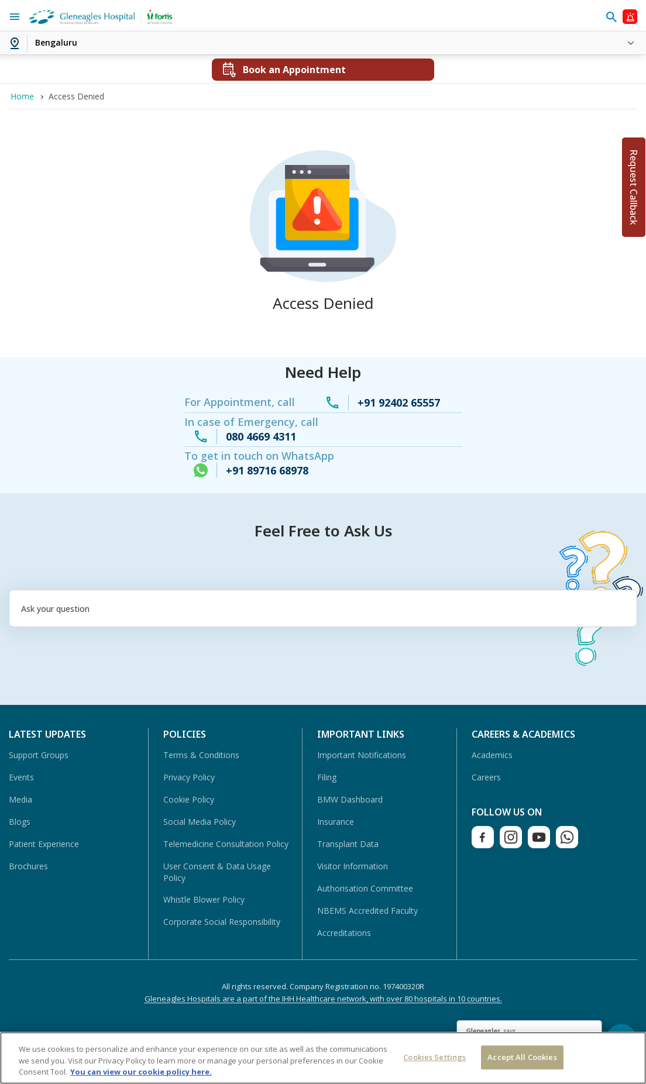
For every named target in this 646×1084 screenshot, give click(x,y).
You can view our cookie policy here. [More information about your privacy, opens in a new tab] (141, 1071)
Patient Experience (44, 843)
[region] (323, 1058)
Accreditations (344, 932)
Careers (486, 777)
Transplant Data (348, 843)
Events (21, 777)
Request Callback (633, 187)
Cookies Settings (434, 1057)
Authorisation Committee (365, 888)
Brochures (28, 866)
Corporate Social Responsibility (221, 921)
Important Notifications (361, 754)
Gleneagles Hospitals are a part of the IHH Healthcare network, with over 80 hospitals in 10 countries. (323, 998)
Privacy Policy (189, 777)
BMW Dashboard (350, 799)
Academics (492, 754)
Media (20, 799)
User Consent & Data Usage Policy (217, 872)
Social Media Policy (199, 821)
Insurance (335, 821)
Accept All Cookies (521, 1057)
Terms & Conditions (201, 754)
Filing (326, 777)
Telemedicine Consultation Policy (225, 843)
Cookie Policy (188, 799)
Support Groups (38, 754)
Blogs (19, 821)
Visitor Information (352, 866)
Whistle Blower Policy (204, 899)
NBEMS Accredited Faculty (367, 910)
